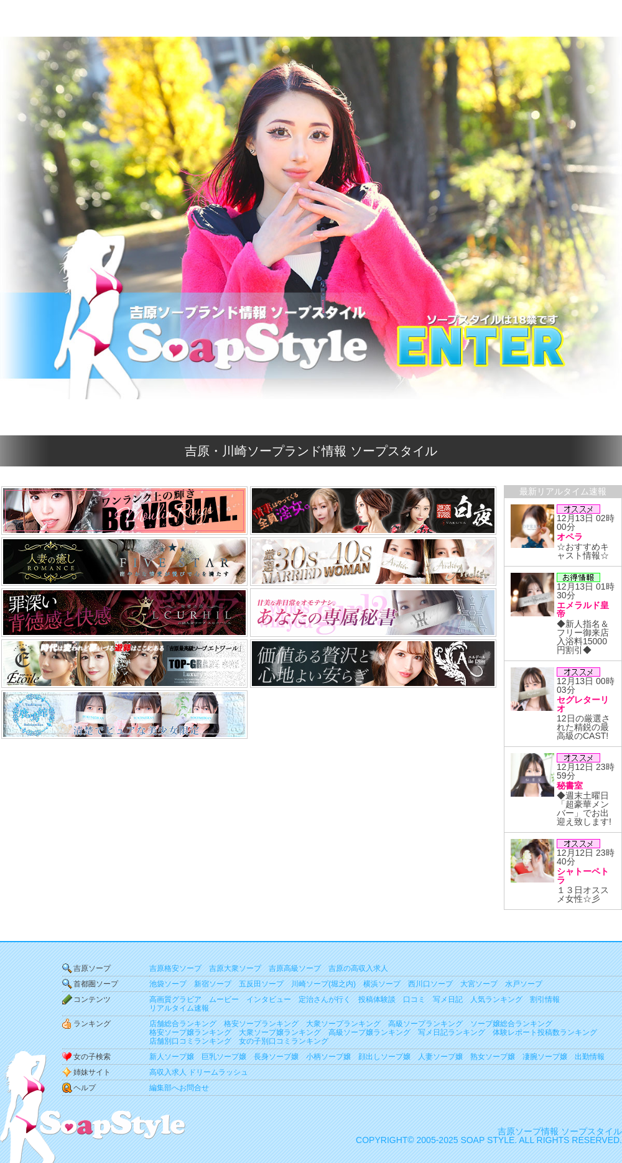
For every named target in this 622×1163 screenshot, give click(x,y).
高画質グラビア (175, 999)
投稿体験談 (377, 999)
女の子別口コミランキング (283, 1041)
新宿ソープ (212, 984)
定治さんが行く (325, 999)
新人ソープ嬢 (171, 1056)
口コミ (414, 999)
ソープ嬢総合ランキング (511, 1023)
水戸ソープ (523, 984)
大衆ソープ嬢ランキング (280, 1032)
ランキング (92, 1023)
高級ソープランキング (425, 1023)
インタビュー (268, 999)
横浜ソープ (382, 984)
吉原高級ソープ (295, 968)
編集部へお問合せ (179, 1087)
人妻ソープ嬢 (440, 1056)
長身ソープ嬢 (276, 1056)
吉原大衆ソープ (235, 968)
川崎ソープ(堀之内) (323, 984)
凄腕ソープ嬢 (544, 1056)
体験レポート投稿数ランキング (545, 1032)
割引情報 (545, 999)
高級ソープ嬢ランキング (369, 1032)
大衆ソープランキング (343, 1023)
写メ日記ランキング (451, 1032)
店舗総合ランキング (182, 1023)
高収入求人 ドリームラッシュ (198, 1072)
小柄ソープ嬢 (328, 1056)
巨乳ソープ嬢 (224, 1056)
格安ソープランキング (261, 1023)
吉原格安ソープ (175, 968)
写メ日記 (448, 999)
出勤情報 (590, 1056)
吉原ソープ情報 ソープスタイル (560, 1131)
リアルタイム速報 (179, 1008)
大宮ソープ (479, 984)
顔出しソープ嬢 (384, 1056)
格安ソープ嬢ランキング (190, 1032)
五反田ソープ (261, 984)
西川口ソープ (430, 984)
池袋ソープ (168, 984)
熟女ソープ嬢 (492, 1056)
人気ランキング (496, 999)
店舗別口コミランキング (190, 1041)
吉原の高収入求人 (358, 968)
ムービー (224, 999)
